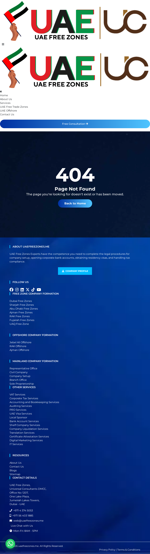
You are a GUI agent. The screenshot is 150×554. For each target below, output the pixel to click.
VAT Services (17, 394)
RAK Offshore (18, 346)
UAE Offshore (8, 110)
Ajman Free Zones (21, 312)
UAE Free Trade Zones (14, 106)
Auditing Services (21, 406)
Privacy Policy (107, 549)
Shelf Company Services (25, 425)
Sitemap (15, 474)
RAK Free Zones (20, 316)
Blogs (13, 470)
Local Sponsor (18, 417)
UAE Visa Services (21, 413)
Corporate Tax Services (24, 398)
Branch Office (18, 379)
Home (4, 95)
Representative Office (23, 368)
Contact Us (7, 114)
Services (5, 103)
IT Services (16, 444)
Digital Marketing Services (26, 440)
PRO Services (18, 409)
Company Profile (75, 271)
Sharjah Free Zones (22, 304)
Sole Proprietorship (22, 383)
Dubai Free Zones (21, 301)
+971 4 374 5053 (21, 510)
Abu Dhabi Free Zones (24, 308)
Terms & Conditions (128, 549)
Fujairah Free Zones (22, 320)
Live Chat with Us (22, 525)
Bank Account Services (24, 421)
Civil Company (19, 372)
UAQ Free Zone (19, 323)
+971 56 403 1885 (21, 515)
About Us (6, 99)
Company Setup (20, 376)
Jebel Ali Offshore (20, 342)
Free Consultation (75, 123)
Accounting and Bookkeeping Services (34, 402)
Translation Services (22, 432)
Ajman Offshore (19, 350)
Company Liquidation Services (29, 428)
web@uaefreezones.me (27, 520)
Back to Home (75, 203)
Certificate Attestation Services (29, 436)
